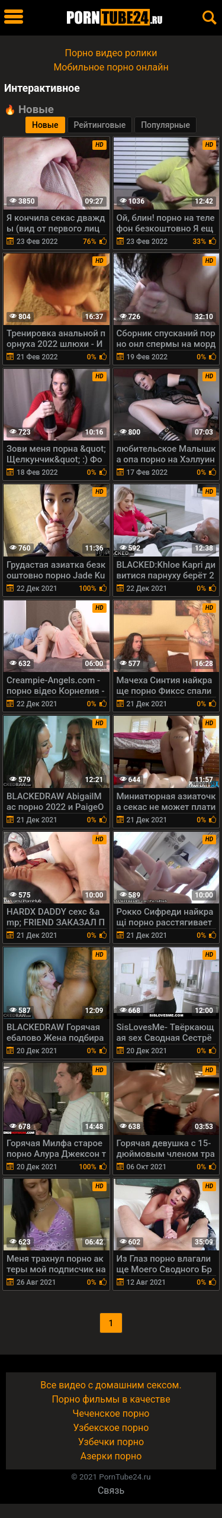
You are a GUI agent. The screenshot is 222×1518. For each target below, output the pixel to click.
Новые (45, 125)
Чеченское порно (111, 1413)
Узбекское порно (111, 1427)
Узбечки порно (111, 1442)
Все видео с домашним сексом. (110, 1385)
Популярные (165, 125)
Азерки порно (111, 1456)
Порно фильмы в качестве (111, 1399)
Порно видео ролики (111, 53)
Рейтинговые (100, 125)
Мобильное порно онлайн (110, 67)
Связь (111, 1490)
